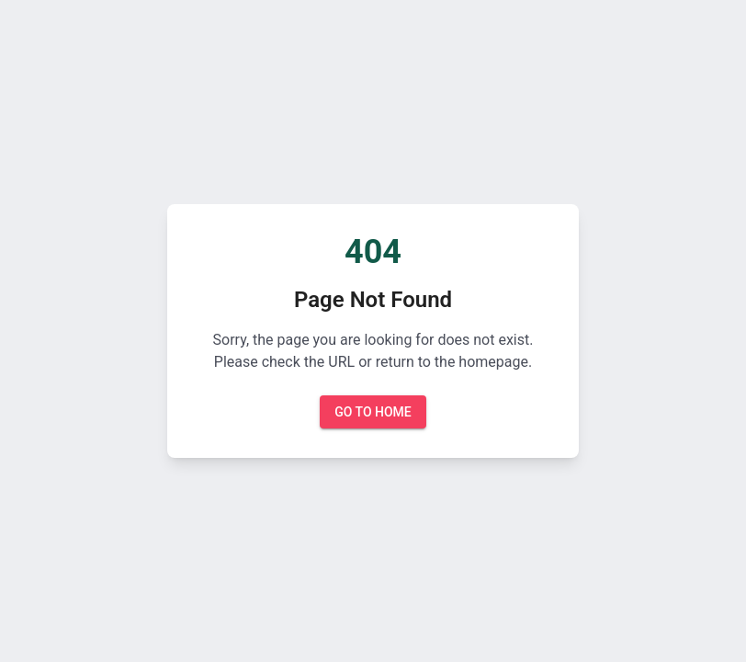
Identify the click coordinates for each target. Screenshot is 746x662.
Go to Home (373, 412)
